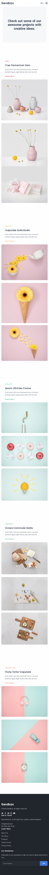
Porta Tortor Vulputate (18, 671)
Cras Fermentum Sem (17, 65)
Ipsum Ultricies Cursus (18, 388)
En (42, 3)
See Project (9, 76)
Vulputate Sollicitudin (17, 230)
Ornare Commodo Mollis (19, 528)
